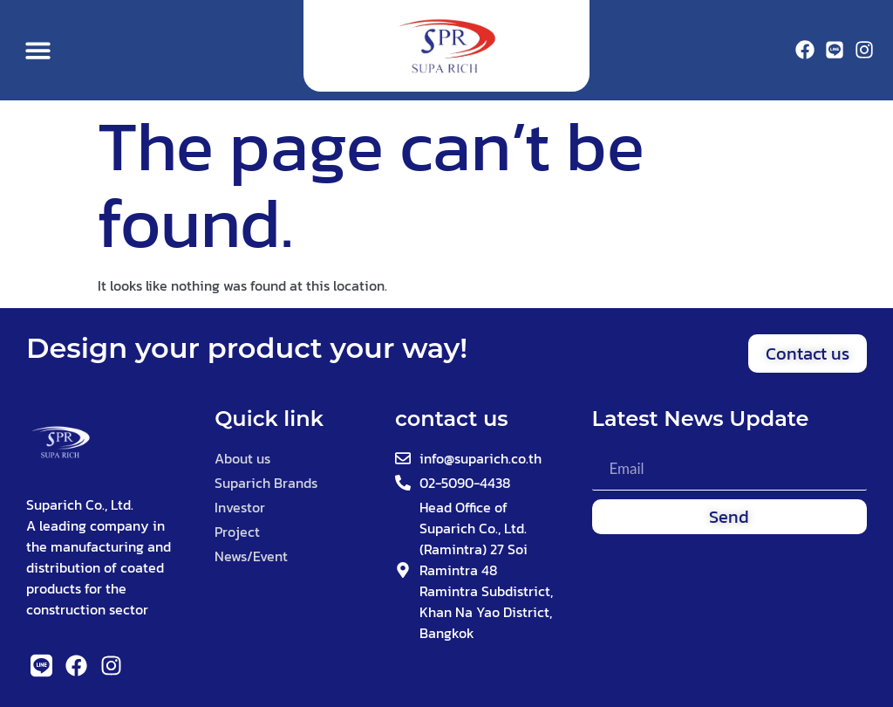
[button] (37, 50)
